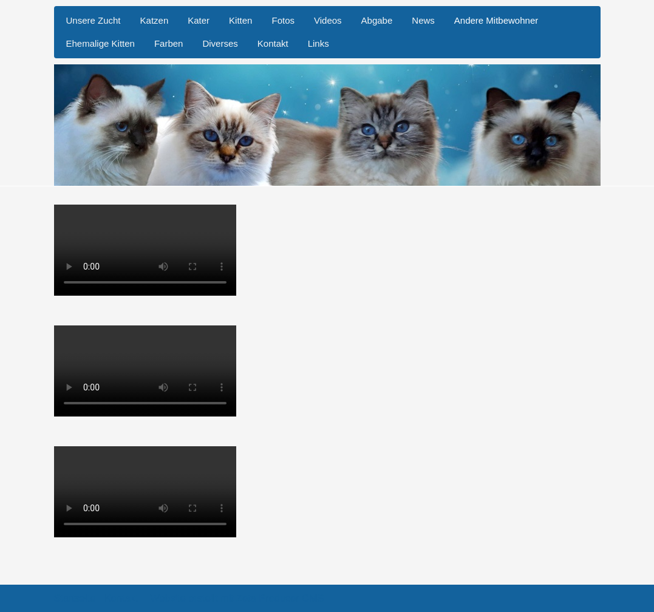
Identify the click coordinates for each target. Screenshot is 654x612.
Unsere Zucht (93, 20)
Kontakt (272, 43)
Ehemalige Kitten (100, 43)
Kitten (240, 20)
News (423, 20)
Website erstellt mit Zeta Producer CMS (237, 598)
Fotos (283, 20)
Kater (198, 20)
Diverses (219, 43)
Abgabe (377, 20)
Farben (168, 43)
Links (318, 43)
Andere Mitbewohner (496, 20)
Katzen (154, 20)
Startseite (75, 598)
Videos (328, 20)
